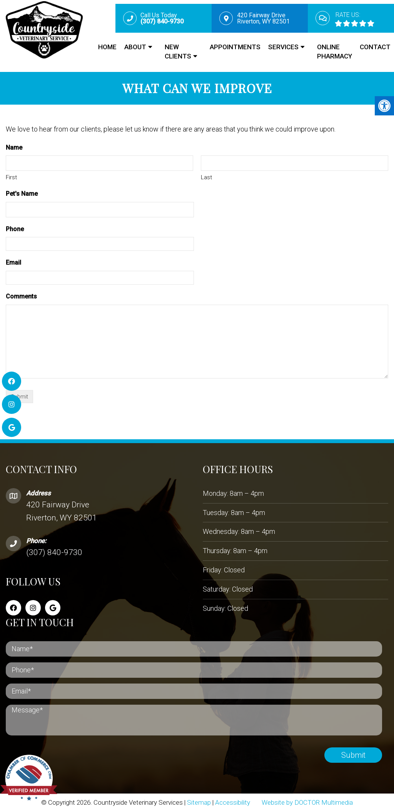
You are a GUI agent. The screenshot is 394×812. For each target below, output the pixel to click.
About (135, 47)
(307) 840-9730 (54, 552)
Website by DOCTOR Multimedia (307, 802)
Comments (21, 296)
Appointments (235, 47)
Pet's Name (22, 193)
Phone (15, 229)
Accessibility (232, 802)
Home (107, 47)
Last (206, 177)
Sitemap (199, 802)
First (11, 177)
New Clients (178, 51)
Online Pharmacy (334, 51)
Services (283, 47)
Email (13, 262)
